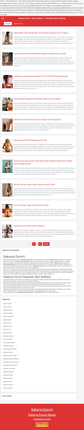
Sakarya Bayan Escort (10, 349)
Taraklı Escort (7, 388)
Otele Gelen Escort (9, 342)
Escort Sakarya (8, 313)
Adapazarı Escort (42, 419)
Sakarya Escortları (9, 368)
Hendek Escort (7, 326)
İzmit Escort (31, 292)
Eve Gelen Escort (8, 316)
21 (40, 244)
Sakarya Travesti (8, 372)
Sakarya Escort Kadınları (11, 362)
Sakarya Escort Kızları (10, 365)
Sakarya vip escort (38, 266)
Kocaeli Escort (7, 339)
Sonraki (46, 244)
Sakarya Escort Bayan (10, 355)
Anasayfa (8, 23)
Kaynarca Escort (8, 336)
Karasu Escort (7, 333)
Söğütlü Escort (8, 385)
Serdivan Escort (8, 378)
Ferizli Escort (7, 320)
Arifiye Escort (7, 307)
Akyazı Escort (7, 303)
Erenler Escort (8, 310)
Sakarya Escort (18, 23)
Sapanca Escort (8, 375)
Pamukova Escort (8, 346)
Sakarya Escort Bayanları (11, 359)
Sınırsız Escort (7, 381)
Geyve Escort (7, 323)
